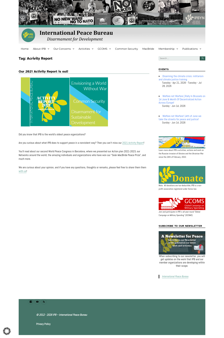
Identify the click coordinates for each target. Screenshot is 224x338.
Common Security (126, 48)
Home (25, 48)
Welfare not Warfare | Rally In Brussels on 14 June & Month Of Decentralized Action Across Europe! (182, 99)
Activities (84, 48)
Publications (190, 48)
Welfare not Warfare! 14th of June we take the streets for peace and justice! (180, 117)
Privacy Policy (43, 324)
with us (22, 171)
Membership (167, 48)
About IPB (39, 48)
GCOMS (102, 48)
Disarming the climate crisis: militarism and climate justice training (181, 77)
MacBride (148, 48)
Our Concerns (62, 48)
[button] (7, 331)
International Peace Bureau (174, 276)
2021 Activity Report (133, 143)
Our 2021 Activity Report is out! (43, 71)
